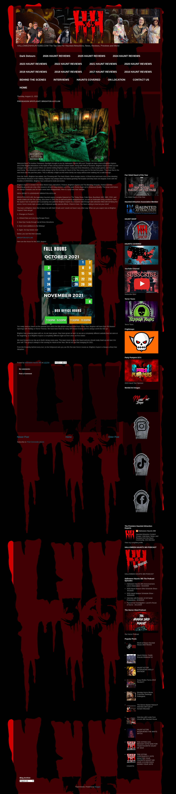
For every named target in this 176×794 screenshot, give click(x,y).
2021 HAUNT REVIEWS (103, 63)
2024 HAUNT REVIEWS (126, 56)
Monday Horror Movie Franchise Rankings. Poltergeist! (145, 694)
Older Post (113, 437)
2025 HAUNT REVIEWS (91, 56)
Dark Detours (27, 56)
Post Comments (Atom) (35, 442)
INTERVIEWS (61, 79)
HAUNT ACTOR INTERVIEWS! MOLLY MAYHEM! (145, 669)
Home (68, 437)
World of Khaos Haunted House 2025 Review (146, 644)
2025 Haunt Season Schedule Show (140, 593)
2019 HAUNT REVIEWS (33, 71)
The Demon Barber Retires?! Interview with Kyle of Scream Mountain (147, 707)
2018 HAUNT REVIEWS (68, 71)
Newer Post (23, 437)
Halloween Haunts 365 (147, 531)
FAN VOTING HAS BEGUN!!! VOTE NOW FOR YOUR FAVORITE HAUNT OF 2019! (147, 745)
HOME (23, 87)
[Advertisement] (141, 133)
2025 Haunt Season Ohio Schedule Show (142, 589)
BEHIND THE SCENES (33, 79)
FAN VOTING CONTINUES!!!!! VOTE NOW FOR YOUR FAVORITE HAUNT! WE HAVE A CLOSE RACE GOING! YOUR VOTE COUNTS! (141, 760)
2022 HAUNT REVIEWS (68, 63)
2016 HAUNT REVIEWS (138, 71)
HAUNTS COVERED (88, 79)
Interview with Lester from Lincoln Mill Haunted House (147, 718)
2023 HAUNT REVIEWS (33, 63)
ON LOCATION (116, 79)
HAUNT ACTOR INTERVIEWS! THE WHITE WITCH (147, 731)
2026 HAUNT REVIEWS (56, 56)
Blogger (97, 787)
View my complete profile (134, 543)
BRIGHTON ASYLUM (25, 238)
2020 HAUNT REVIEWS (138, 63)
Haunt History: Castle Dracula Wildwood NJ (145, 656)
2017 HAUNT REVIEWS (103, 71)
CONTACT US (141, 79)
